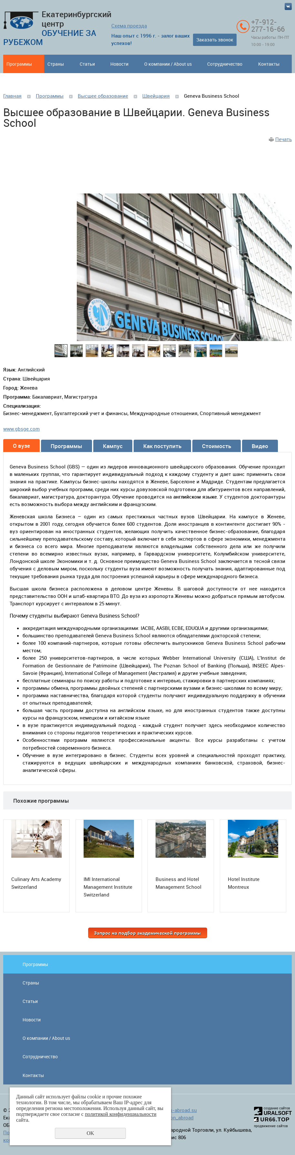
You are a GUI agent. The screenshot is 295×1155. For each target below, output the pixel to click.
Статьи (87, 64)
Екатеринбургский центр (57, 28)
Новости (119, 64)
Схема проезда (129, 25)
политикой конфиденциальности (121, 1114)
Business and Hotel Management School (178, 883)
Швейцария (156, 96)
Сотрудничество (224, 64)
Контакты (269, 64)
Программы (19, 64)
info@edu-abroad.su (174, 1110)
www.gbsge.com (21, 428)
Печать (283, 139)
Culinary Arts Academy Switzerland (36, 883)
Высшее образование (103, 96)
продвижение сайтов (271, 1126)
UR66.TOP (272, 1119)
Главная (12, 96)
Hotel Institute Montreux (243, 883)
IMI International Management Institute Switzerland (108, 887)
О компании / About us (168, 64)
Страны (55, 64)
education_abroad (174, 1117)
